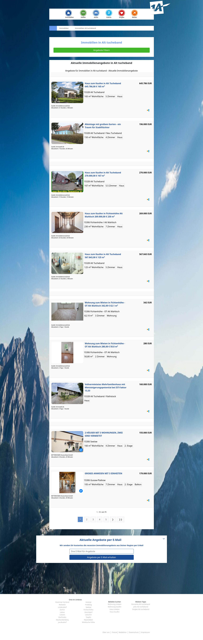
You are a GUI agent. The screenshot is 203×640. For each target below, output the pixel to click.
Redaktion (123, 632)
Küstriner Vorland (62, 602)
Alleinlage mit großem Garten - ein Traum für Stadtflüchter (103, 126)
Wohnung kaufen (114, 607)
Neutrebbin (88, 620)
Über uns (106, 632)
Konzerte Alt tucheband (140, 604)
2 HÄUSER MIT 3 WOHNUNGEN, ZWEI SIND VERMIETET (104, 434)
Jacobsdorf (62, 622)
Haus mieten (114, 609)
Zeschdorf (88, 612)
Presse (114, 632)
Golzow (88, 602)
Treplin (88, 617)
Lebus (62, 612)
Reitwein (62, 604)
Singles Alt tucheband (140, 609)
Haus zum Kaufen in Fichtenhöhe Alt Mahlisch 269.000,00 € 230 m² (104, 215)
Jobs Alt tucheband (140, 607)
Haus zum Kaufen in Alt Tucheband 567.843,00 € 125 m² (103, 256)
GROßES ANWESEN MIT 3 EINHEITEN (103, 473)
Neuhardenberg (62, 620)
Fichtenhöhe (88, 610)
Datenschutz (134, 632)
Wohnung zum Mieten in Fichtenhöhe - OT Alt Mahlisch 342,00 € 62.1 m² (105, 304)
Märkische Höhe (88, 622)
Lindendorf (62, 607)
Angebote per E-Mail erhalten (101, 557)
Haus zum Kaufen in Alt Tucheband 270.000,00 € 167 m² (103, 174)
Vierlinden (62, 617)
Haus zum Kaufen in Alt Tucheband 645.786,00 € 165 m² (103, 85)
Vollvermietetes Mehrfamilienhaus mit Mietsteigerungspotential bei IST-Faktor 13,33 (105, 387)
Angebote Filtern (101, 50)
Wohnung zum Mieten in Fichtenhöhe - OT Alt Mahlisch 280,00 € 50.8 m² (105, 345)
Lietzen (62, 614)
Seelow (88, 607)
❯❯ (120, 519)
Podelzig (88, 604)
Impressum (145, 632)
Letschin (88, 614)
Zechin (62, 610)
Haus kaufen (114, 612)
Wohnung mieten (114, 604)
